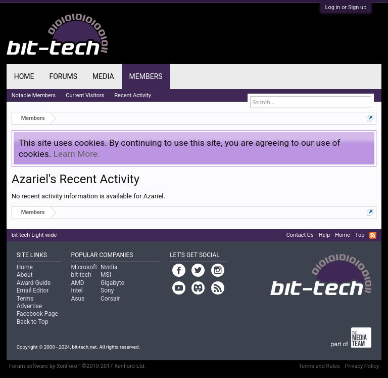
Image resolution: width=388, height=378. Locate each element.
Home (24, 76)
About (25, 274)
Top (359, 235)
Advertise (29, 306)
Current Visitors (85, 95)
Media (103, 76)
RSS (372, 235)
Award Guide (34, 282)
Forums (63, 76)
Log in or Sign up (346, 7)
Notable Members (34, 95)
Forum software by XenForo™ (77, 366)
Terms (25, 298)
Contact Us (300, 235)
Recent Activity (132, 95)
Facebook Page (37, 313)
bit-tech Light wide (34, 235)
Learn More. (77, 154)
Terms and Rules (319, 366)
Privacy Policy (362, 366)
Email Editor (33, 290)
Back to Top (32, 321)
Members (146, 76)
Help (324, 235)
